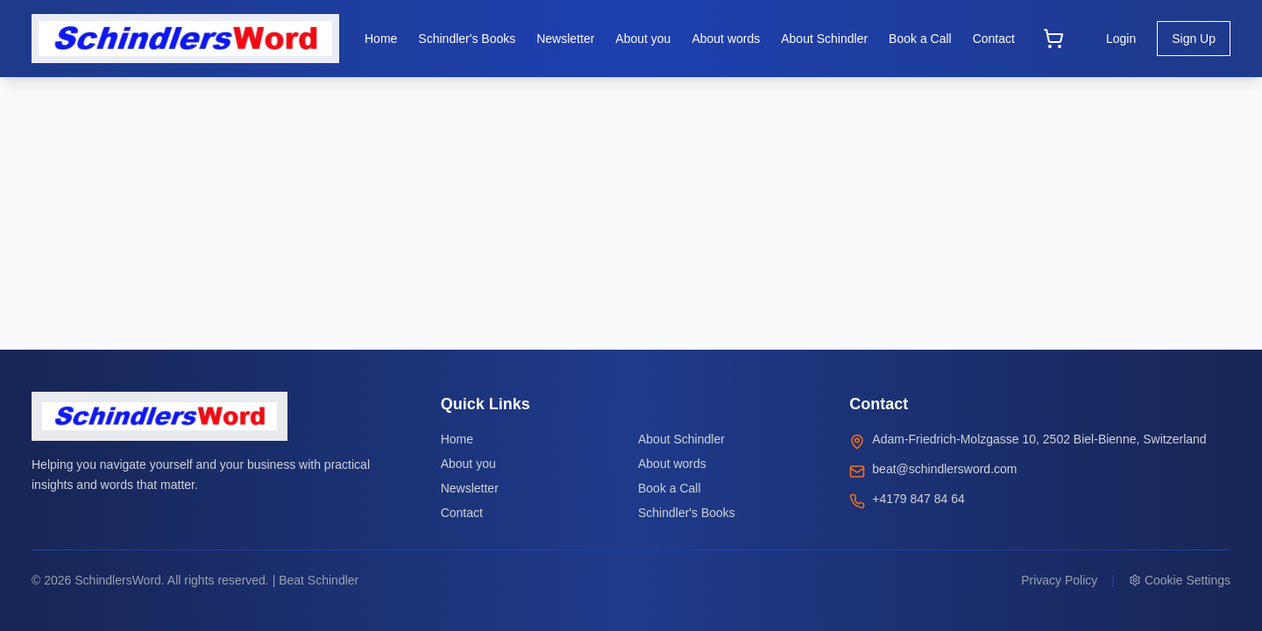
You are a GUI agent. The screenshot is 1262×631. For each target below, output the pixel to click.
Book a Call (669, 488)
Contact (462, 513)
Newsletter (470, 488)
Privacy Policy (1059, 580)
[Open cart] (1053, 38)
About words (672, 464)
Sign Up (1194, 39)
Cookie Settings (1179, 580)
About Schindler (681, 439)
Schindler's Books (686, 513)
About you (468, 464)
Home (457, 439)
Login (1121, 39)
